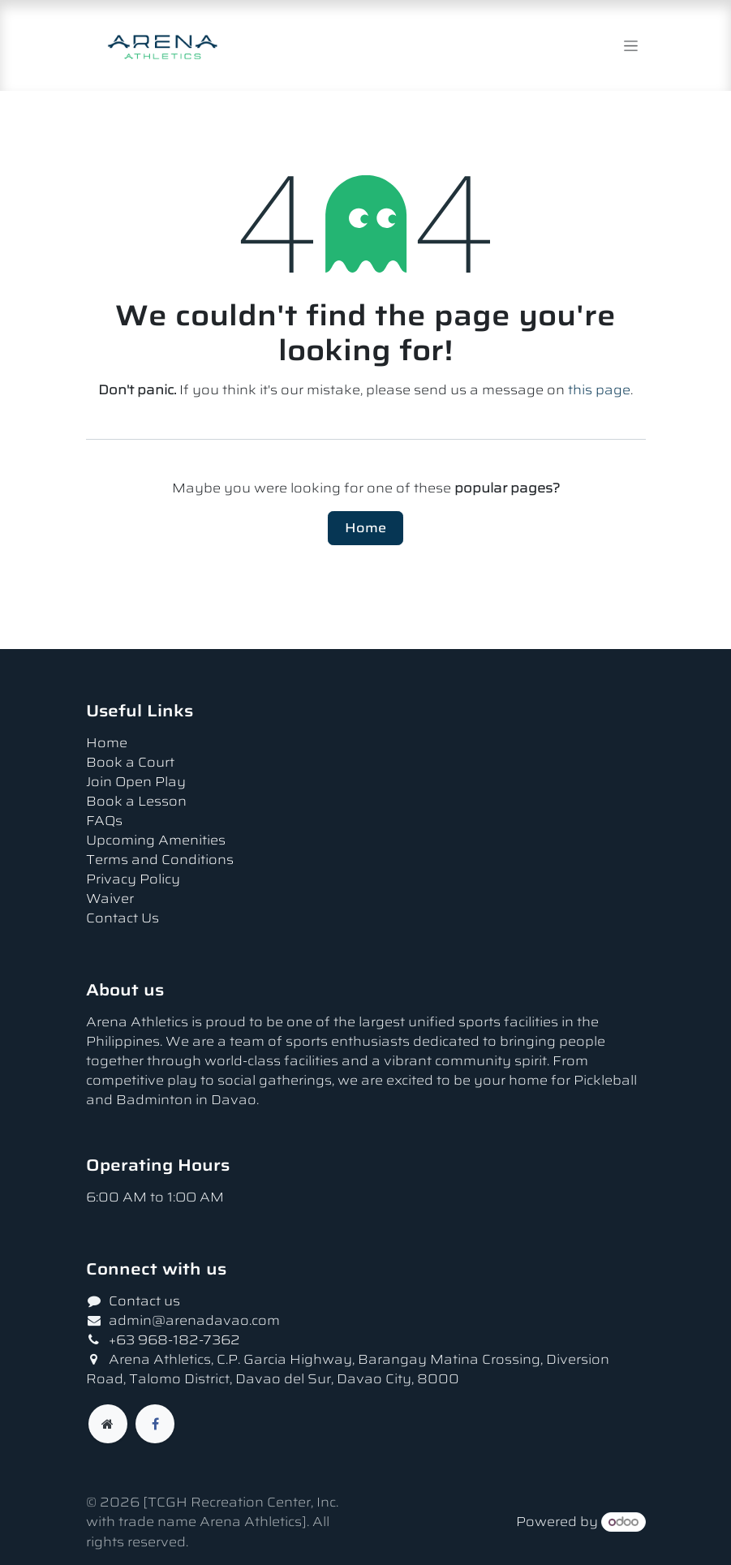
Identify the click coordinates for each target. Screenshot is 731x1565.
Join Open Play (136, 782)
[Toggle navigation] (631, 45)
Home (365, 528)
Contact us (144, 1301)
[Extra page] (107, 1423)
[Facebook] (154, 1423)
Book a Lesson (136, 801)
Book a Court (130, 762)
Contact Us (122, 918)
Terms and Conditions (160, 859)
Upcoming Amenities (156, 840)
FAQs (104, 820)
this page (599, 390)
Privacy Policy (133, 879)
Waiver (110, 898)
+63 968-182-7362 (176, 1340)
